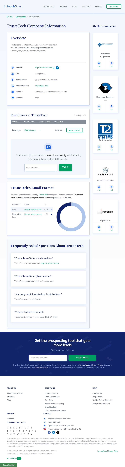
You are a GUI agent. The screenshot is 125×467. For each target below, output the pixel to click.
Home (9, 17)
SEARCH (65, 167)
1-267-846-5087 (52, 422)
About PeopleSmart (15, 393)
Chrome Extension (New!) (55, 410)
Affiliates (10, 396)
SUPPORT (86, 6)
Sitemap (10, 418)
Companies (21, 17)
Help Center (97, 396)
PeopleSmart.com (41, 367)
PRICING (64, 6)
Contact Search (51, 393)
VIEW (74, 130)
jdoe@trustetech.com (33, 214)
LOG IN (98, 6)
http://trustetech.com (43, 67)
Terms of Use (84, 365)
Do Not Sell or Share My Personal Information (102, 402)
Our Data (49, 400)
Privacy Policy (97, 365)
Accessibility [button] (14, 458)
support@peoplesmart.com (57, 418)
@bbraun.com (30, 130)
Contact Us (97, 393)
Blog (9, 400)
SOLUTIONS (49, 6)
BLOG (74, 6)
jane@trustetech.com (32, 209)
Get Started (114, 6)
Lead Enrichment (52, 396)
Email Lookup (50, 407)
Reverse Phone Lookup (54, 403)
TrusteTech (43, 194)
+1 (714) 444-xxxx (41, 85)
